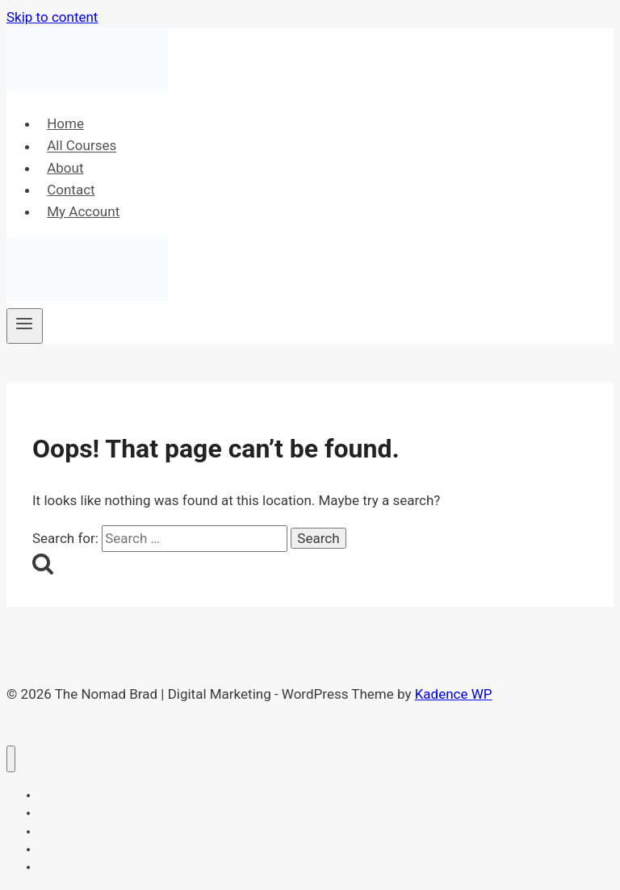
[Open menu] (24, 326)
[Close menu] (10, 759)
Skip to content (52, 17)
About (65, 168)
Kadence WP (453, 694)
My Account (83, 211)
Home (65, 123)
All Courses (81, 146)
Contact (70, 190)
